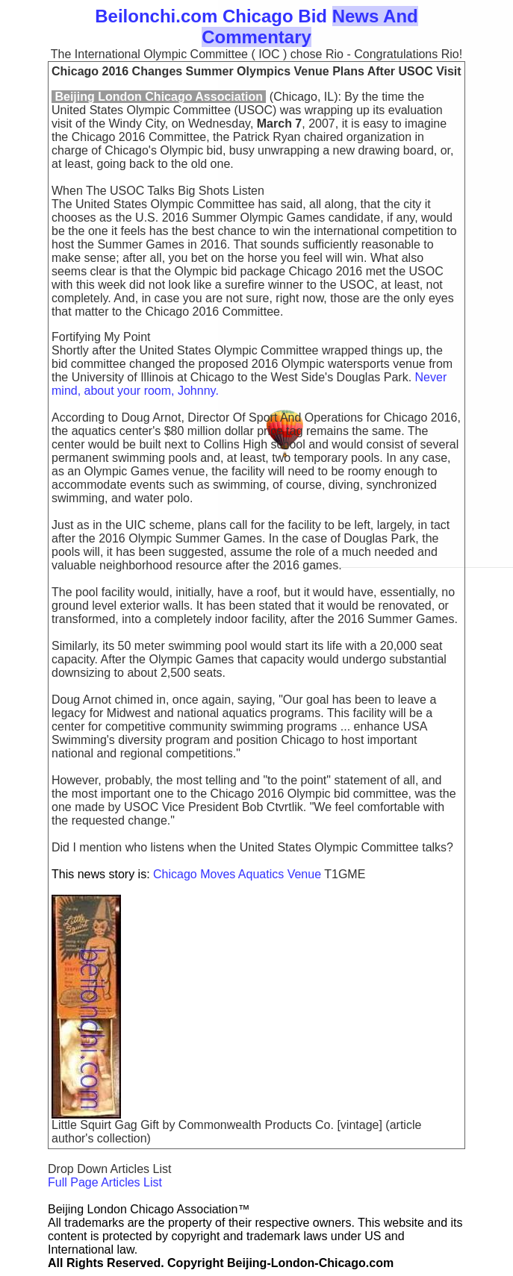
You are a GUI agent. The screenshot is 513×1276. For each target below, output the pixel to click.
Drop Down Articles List (109, 1169)
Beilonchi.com (156, 16)
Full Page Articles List (105, 1182)
